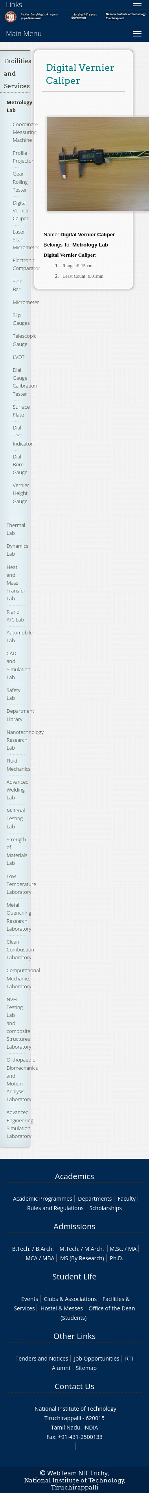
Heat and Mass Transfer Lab (16, 582)
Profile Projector (23, 156)
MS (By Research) (82, 1258)
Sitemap (86, 1368)
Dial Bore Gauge (20, 464)
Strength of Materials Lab (17, 851)
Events (29, 1299)
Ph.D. (116, 1258)
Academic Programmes (42, 1198)
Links (14, 4)
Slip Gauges (21, 319)
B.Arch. (44, 1248)
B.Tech (20, 1248)
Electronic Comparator (26, 264)
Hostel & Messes (61, 1308)
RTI (129, 1358)
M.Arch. (94, 1248)
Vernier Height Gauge (21, 493)
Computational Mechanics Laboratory (23, 978)
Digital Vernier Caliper (21, 210)
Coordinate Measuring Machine (25, 132)
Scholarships (105, 1208)
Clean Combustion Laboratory (20, 949)
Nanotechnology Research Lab (25, 739)
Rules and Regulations (55, 1208)
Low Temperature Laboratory (21, 884)
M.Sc (116, 1248)
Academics (74, 1176)
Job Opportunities (96, 1358)
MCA (31, 1258)
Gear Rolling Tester (20, 181)
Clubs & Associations (70, 1299)
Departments (95, 1198)
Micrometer (26, 302)
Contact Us (74, 1386)
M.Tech (68, 1248)
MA (132, 1248)
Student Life (75, 1276)
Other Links (74, 1336)
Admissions (74, 1226)
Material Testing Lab (16, 818)
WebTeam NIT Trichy (77, 1473)
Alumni (61, 1368)
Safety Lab (13, 694)
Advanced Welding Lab (18, 789)
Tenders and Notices (42, 1358)
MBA (48, 1258)
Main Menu (24, 33)
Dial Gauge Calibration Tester (25, 381)
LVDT (18, 357)
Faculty (127, 1198)
